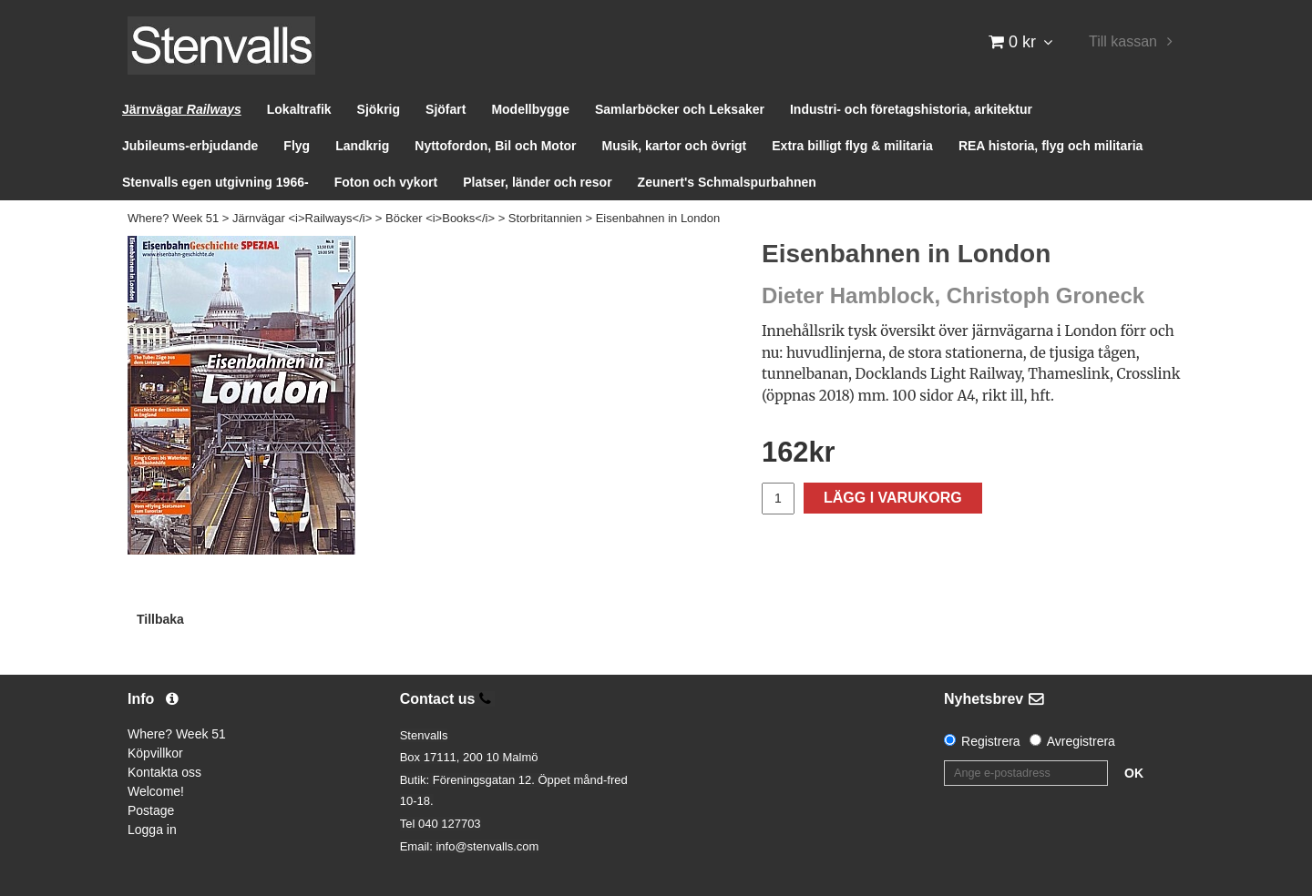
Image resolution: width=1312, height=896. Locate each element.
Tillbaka (160, 619)
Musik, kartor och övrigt (674, 145)
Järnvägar (181, 109)
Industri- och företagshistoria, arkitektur (911, 109)
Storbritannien (545, 218)
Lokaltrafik (299, 109)
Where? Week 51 (173, 218)
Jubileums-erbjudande (190, 145)
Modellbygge (530, 109)
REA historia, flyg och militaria (1050, 145)
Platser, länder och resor (537, 182)
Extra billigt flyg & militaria (852, 145)
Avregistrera (1081, 741)
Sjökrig (378, 109)
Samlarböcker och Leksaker (679, 109)
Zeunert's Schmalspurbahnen (727, 182)
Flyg (296, 145)
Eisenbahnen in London (658, 218)
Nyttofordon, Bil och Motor (495, 145)
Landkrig (362, 145)
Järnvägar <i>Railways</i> (302, 218)
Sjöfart (445, 109)
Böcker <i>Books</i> (440, 218)
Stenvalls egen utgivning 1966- (215, 182)
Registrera (990, 741)
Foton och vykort (386, 182)
